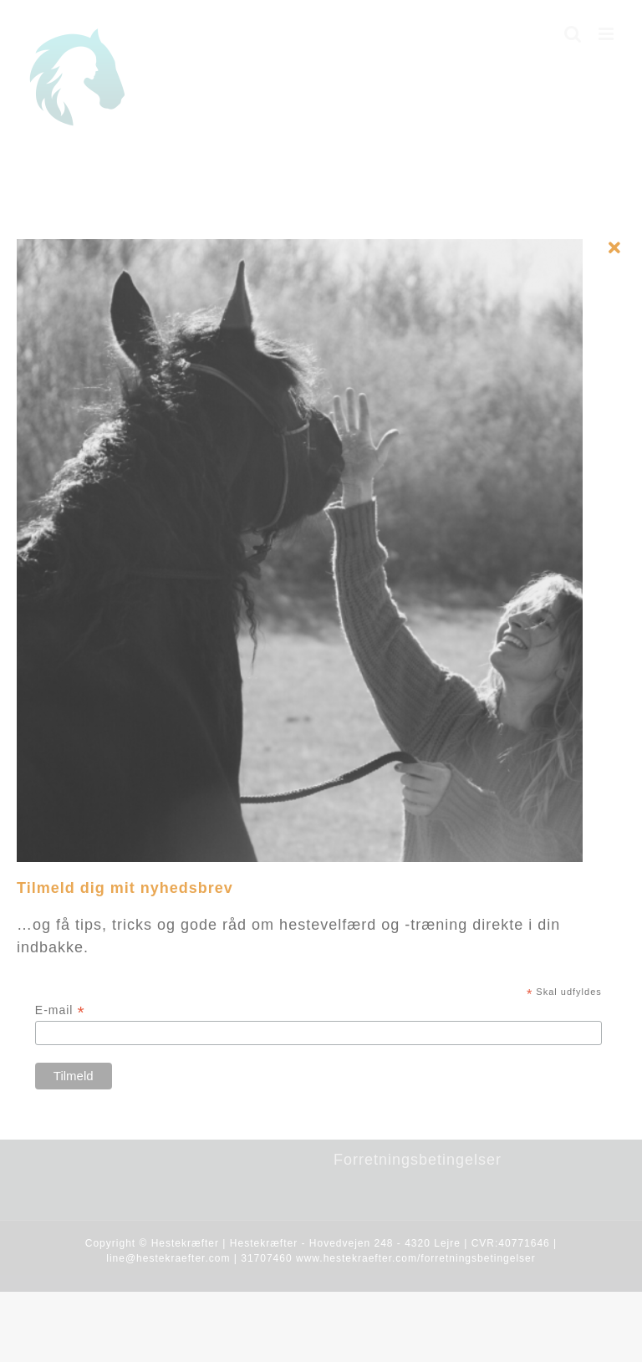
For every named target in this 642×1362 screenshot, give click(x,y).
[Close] (614, 248)
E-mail (60, 1010)
